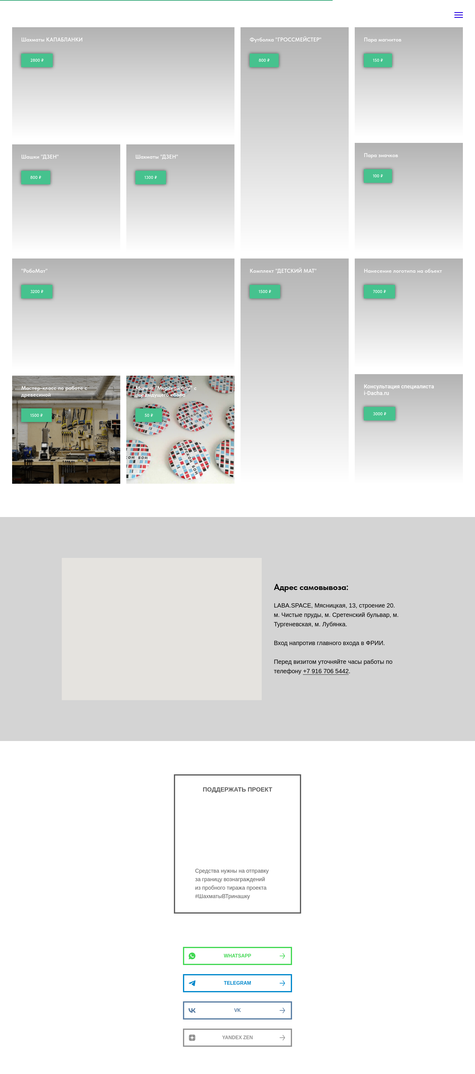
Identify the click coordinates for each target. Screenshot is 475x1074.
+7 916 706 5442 (326, 671)
